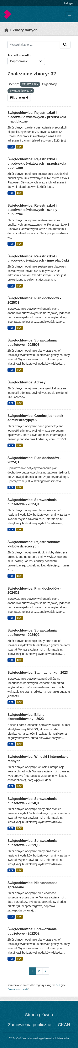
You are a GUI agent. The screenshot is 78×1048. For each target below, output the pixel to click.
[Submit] (65, 44)
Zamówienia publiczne (29, 1024)
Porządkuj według (19, 55)
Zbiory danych (25, 30)
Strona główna (39, 1014)
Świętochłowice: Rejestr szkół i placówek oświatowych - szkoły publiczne (32, 210)
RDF (11, 146)
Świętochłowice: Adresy (26, 382)
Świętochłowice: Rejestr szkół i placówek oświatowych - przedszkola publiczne (36, 163)
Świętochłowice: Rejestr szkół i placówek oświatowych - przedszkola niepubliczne (36, 117)
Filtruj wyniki (19, 97)
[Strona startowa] (6, 30)
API (58, 985)
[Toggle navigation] (69, 14)
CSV (19, 146)
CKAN (64, 1024)
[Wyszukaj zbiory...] (33, 44)
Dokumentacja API (17, 989)
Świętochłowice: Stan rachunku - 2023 (37, 672)
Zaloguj (68, 3)
